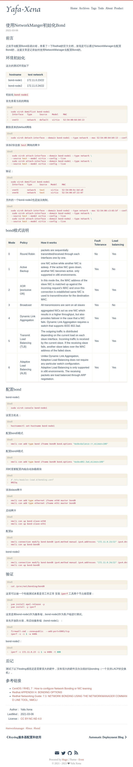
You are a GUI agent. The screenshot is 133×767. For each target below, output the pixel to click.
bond (37, 728)
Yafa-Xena (23, 9)
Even (81, 759)
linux (29, 728)
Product (118, 8)
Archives (84, 8)
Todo (101, 8)
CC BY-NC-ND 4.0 (31, 718)
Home (73, 8)
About (109, 8)
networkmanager (15, 728)
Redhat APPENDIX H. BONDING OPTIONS (37, 692)
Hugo (65, 759)
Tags (93, 8)
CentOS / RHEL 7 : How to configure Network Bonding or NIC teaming (52, 688)
